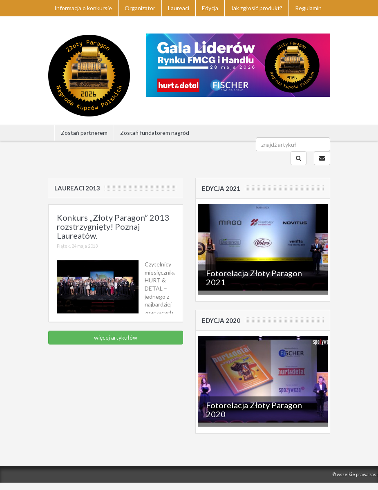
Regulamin (308, 7)
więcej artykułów (115, 337)
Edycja (210, 7)
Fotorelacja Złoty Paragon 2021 (254, 277)
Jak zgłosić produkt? (256, 7)
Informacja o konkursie (83, 7)
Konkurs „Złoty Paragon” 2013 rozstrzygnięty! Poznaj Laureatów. (113, 226)
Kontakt (65, 24)
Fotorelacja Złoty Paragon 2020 (254, 409)
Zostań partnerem (84, 132)
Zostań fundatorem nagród (154, 132)
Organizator (140, 7)
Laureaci (178, 7)
